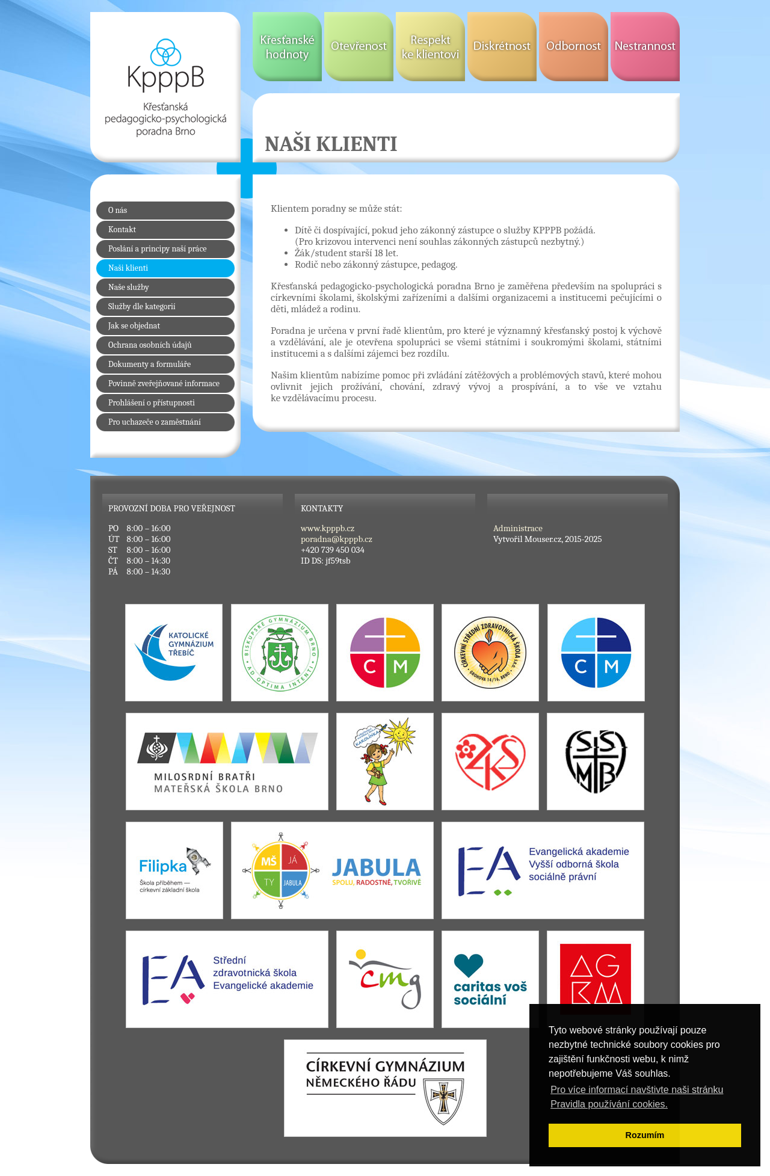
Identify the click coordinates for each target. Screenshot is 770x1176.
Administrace (518, 528)
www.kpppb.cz (327, 528)
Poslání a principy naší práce (157, 249)
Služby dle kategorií (142, 306)
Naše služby (128, 287)
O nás (117, 210)
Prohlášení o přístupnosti (151, 403)
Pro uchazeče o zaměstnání (154, 422)
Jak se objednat (134, 326)
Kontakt (122, 229)
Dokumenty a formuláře (149, 364)
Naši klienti (128, 268)
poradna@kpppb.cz (336, 539)
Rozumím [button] (645, 1135)
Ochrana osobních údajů (150, 345)
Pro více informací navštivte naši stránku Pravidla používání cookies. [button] (636, 1097)
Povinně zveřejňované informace (164, 383)
